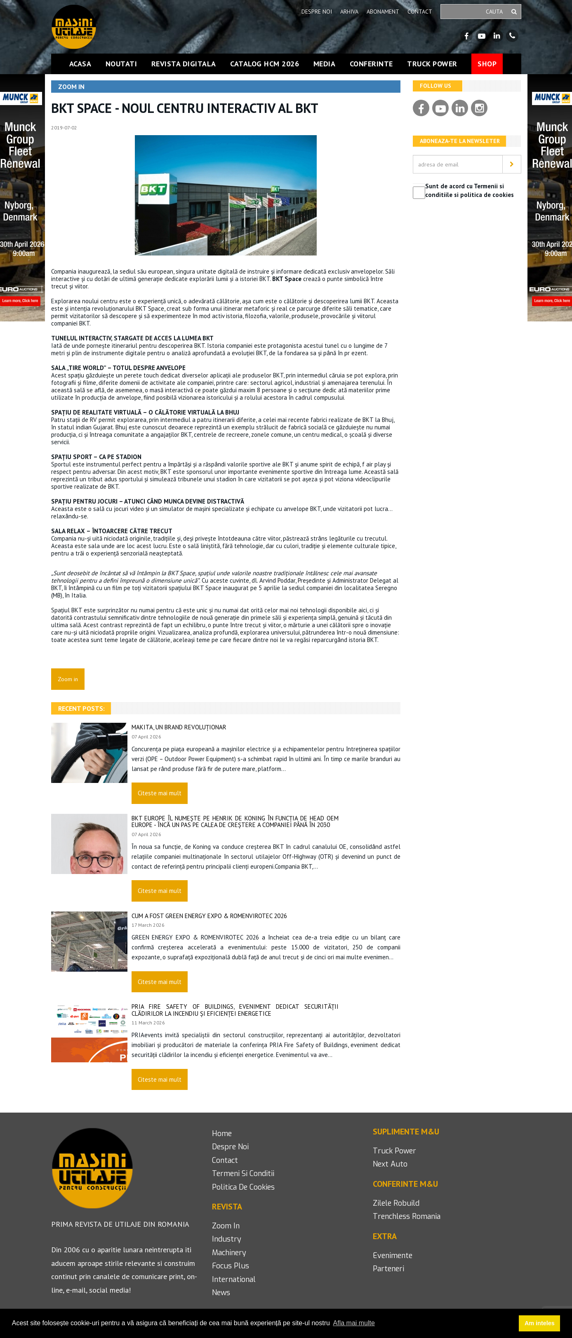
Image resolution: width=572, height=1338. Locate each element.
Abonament (383, 11)
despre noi (230, 1147)
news (221, 1293)
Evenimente (392, 1256)
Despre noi (316, 11)
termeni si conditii (243, 1174)
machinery (229, 1253)
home (222, 1134)
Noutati (121, 64)
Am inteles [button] (540, 1323)
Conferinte (371, 64)
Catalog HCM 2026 (264, 64)
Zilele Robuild (396, 1203)
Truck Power (432, 64)
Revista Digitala (183, 64)
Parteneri (388, 1269)
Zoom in (226, 1226)
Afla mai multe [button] (354, 1322)
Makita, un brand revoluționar (179, 727)
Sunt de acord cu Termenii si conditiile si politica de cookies (469, 190)
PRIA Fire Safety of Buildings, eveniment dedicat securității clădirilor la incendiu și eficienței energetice (235, 1010)
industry (226, 1239)
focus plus (230, 1266)
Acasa (80, 64)
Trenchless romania (406, 1216)
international (234, 1279)
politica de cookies (243, 1187)
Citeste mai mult (159, 793)
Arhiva (349, 11)
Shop (487, 63)
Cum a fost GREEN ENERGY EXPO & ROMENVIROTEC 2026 (209, 916)
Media (324, 64)
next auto (390, 1164)
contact (225, 1160)
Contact (419, 11)
